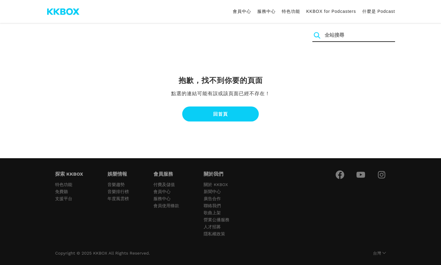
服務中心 (266, 11)
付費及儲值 (164, 184)
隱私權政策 (214, 233)
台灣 (377, 253)
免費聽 (61, 191)
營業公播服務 (216, 219)
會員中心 (242, 11)
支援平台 (63, 198)
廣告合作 (212, 198)
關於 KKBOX (216, 184)
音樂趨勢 (116, 184)
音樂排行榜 (118, 191)
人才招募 (212, 226)
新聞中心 (212, 191)
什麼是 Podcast (378, 11)
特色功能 (291, 11)
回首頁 (220, 114)
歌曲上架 (212, 212)
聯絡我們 (212, 205)
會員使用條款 (166, 205)
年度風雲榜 (118, 198)
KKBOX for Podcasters (331, 11)
